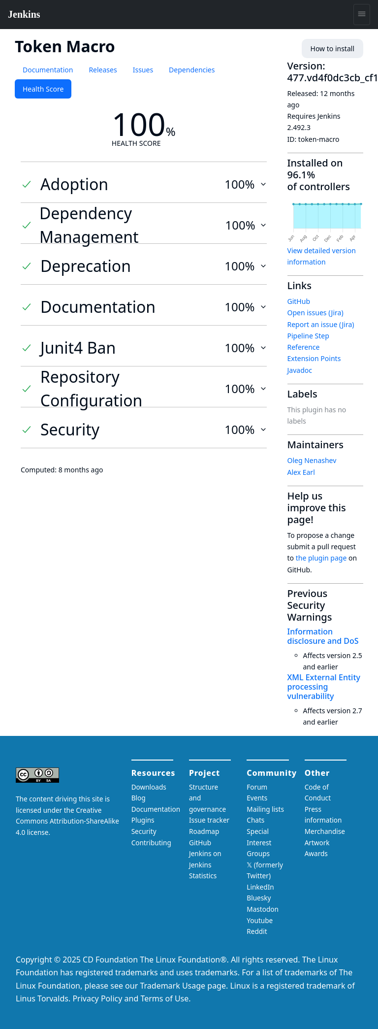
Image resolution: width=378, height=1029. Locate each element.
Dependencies (192, 69)
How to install (332, 48)
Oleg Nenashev (312, 460)
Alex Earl (301, 472)
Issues (143, 69)
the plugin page (321, 558)
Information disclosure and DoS (323, 636)
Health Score (43, 89)
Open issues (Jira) (315, 312)
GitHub (299, 301)
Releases (103, 69)
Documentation (48, 69)
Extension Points (314, 358)
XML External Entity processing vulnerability (323, 686)
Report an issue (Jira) (320, 324)
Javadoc (299, 370)
